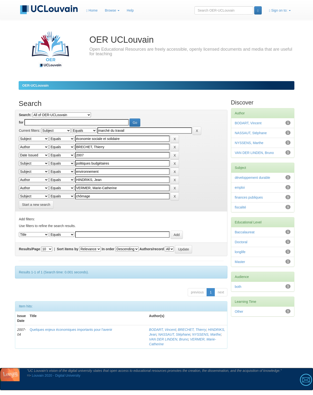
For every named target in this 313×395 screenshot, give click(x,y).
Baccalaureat (245, 232)
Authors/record (151, 249)
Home (91, 10)
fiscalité (240, 207)
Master (240, 262)
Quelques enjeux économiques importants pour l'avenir (71, 330)
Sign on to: (280, 10)
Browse (112, 10)
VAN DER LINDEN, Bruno (168, 339)
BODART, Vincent (162, 330)
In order (108, 249)
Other (239, 311)
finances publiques (249, 197)
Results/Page (29, 249)
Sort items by (67, 249)
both (238, 287)
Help (130, 10)
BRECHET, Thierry (192, 330)
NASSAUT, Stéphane (174, 334)
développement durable (252, 178)
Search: (25, 115)
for (21, 122)
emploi (240, 187)
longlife (240, 252)
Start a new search (36, 205)
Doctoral (241, 242)
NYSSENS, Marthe (206, 334)
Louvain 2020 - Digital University (56, 375)
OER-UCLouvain (35, 85)
